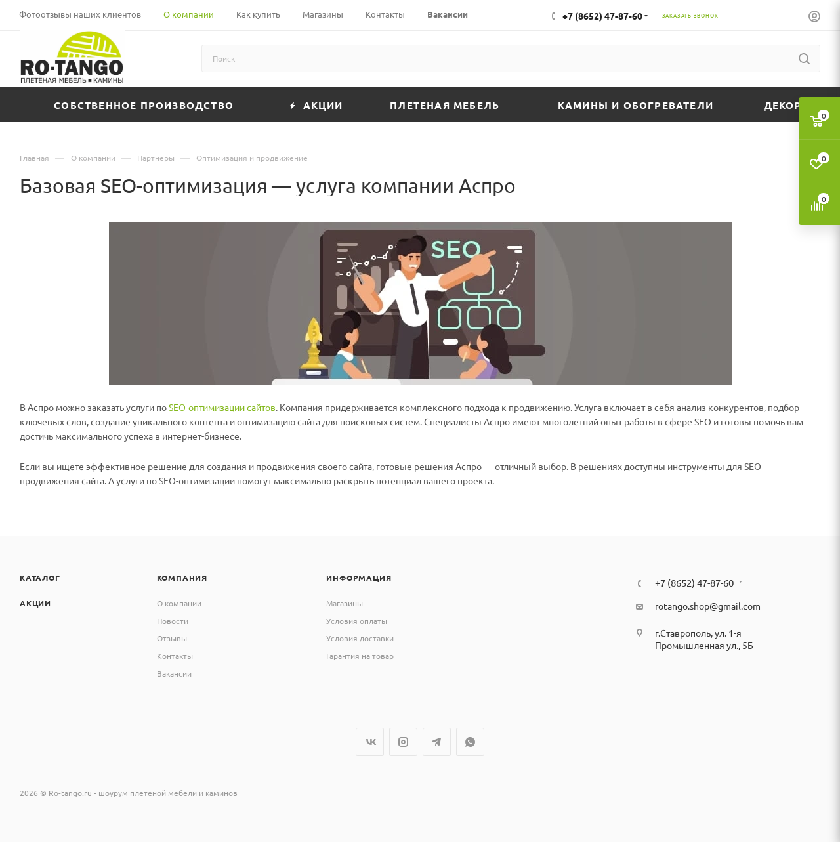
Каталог (40, 577)
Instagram (403, 742)
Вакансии (174, 673)
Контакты (175, 655)
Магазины (344, 603)
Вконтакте (370, 742)
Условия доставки (360, 638)
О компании (179, 603)
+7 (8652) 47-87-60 (602, 16)
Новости (172, 621)
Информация (358, 577)
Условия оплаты (356, 621)
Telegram (437, 742)
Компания (182, 577)
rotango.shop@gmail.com (708, 606)
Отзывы (172, 638)
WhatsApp (470, 742)
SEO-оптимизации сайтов (222, 407)
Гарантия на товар (360, 655)
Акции (35, 603)
